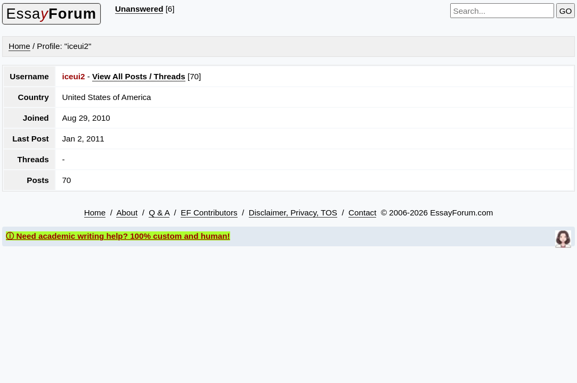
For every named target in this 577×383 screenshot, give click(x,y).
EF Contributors (209, 212)
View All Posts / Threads (138, 76)
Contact (362, 212)
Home (19, 46)
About (126, 212)
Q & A (159, 212)
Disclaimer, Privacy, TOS (293, 212)
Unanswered (139, 8)
